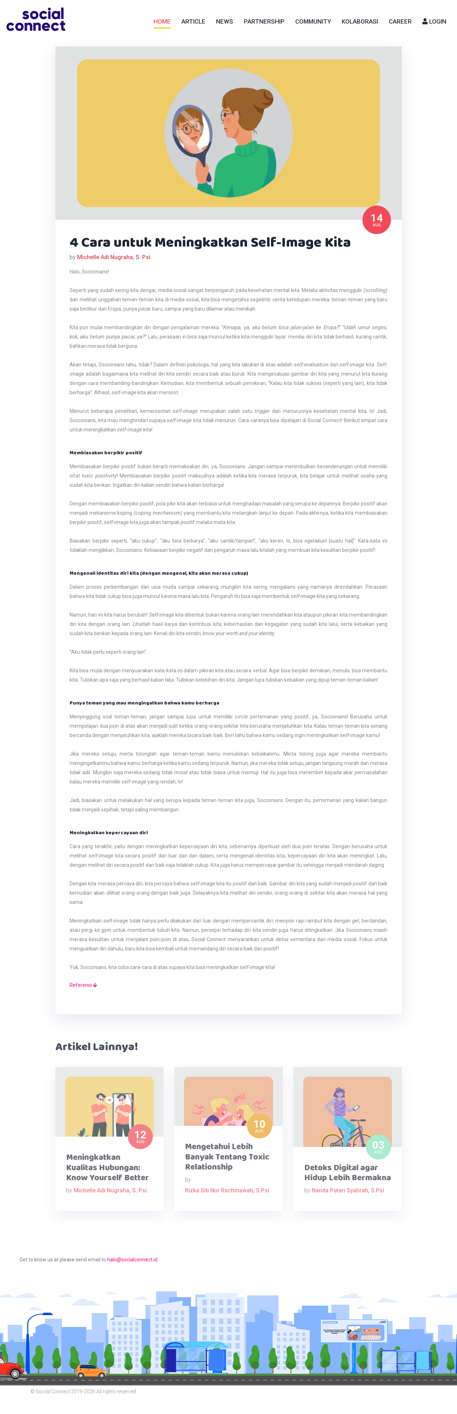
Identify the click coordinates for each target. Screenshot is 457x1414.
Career (400, 21)
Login (434, 21)
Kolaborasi (360, 21)
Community (313, 21)
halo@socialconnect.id (132, 1259)
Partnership (264, 21)
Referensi (83, 985)
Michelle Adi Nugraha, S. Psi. (114, 257)
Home (162, 21)
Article (193, 21)
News (224, 21)
